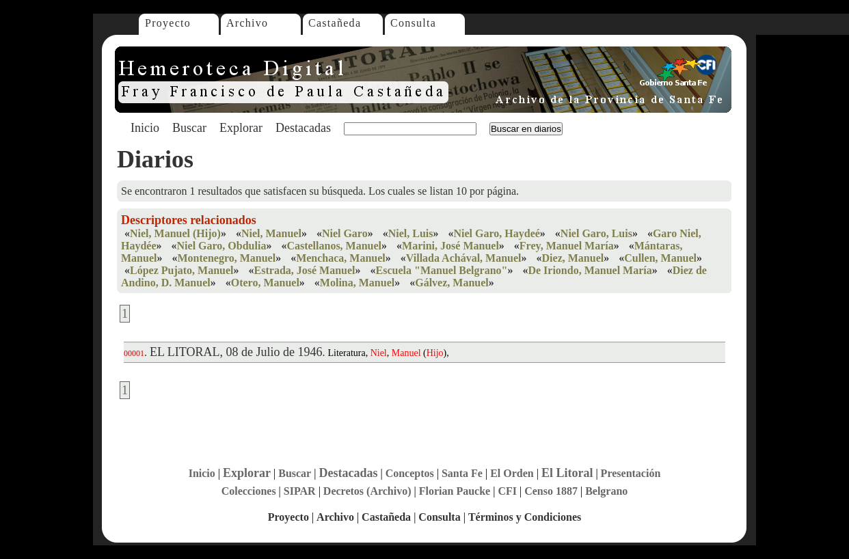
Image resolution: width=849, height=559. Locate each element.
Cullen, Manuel (660, 258)
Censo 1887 (551, 491)
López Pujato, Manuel (182, 270)
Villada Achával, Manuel (464, 258)
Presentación (631, 473)
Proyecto (168, 23)
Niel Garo (345, 233)
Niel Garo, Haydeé (496, 233)
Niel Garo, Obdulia (222, 245)
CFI (507, 491)
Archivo (247, 23)
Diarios (155, 159)
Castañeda (334, 23)
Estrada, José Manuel (304, 270)
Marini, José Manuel (450, 245)
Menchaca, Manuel (341, 258)
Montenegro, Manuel (226, 258)
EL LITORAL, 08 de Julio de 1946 (236, 352)
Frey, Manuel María (567, 245)
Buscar (189, 128)
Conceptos (410, 473)
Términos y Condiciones (524, 517)
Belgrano (606, 491)
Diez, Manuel (573, 258)
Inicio (145, 128)
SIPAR (300, 491)
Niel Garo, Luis (596, 233)
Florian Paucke (454, 491)
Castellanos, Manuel (333, 245)
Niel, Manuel (271, 233)
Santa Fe (462, 473)
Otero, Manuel (265, 282)
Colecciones (248, 491)
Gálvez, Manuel (452, 282)
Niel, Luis (410, 233)
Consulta (413, 23)
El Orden (512, 473)
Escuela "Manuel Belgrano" (442, 270)
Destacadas (303, 128)
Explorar (240, 128)
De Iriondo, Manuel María (589, 270)
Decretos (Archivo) (367, 491)
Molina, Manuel (357, 282)
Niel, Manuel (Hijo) (175, 233)
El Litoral (567, 473)
